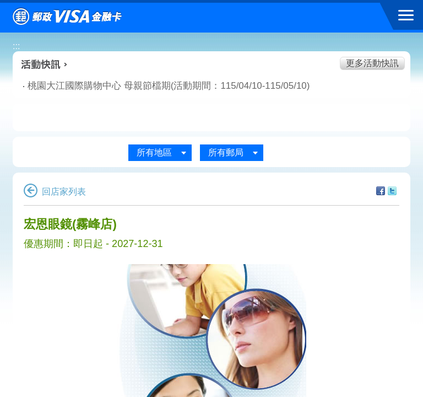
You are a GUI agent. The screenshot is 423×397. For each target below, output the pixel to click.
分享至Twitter (392, 190)
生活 (135, 118)
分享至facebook (380, 190)
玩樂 (288, 118)
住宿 (364, 118)
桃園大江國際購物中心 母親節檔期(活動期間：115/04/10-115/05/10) (135, 86)
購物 (211, 118)
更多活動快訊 (372, 63)
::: (16, 46)
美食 (59, 118)
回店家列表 (55, 191)
